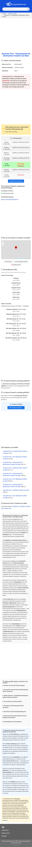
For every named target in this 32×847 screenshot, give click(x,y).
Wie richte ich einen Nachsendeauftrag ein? (15, 711)
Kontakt (4, 836)
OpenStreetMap (23, 258)
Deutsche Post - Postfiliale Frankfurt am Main (16, 490)
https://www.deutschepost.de (9, 199)
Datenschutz (6, 833)
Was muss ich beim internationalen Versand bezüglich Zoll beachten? (14, 716)
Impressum (4, 820)
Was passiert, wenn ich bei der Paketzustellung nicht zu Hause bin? (15, 690)
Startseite (4, 13)
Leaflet (16, 258)
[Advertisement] (16, 35)
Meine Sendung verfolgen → (16, 407)
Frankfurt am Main (12, 13)
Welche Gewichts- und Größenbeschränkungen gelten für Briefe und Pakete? (15, 696)
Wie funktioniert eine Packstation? (13, 721)
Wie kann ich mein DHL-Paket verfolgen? (14, 685)
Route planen (8, 261)
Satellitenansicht (16, 264)
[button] (16, 248)
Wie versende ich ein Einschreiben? (13, 701)
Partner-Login (16, 845)
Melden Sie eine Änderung (16, 181)
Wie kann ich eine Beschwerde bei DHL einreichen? (13, 706)
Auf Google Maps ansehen (21, 261)
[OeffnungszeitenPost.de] (16, 4)
